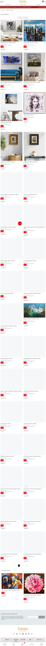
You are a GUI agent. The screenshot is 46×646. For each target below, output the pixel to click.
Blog (30, 639)
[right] (44, 589)
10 (26, 565)
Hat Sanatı (23, 639)
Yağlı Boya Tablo (16, 640)
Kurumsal (7, 639)
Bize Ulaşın (39, 639)
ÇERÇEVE (38, 4)
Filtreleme (21, 17)
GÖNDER (41, 617)
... (24, 565)
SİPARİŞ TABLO (23, 4)
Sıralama (25, 17)
